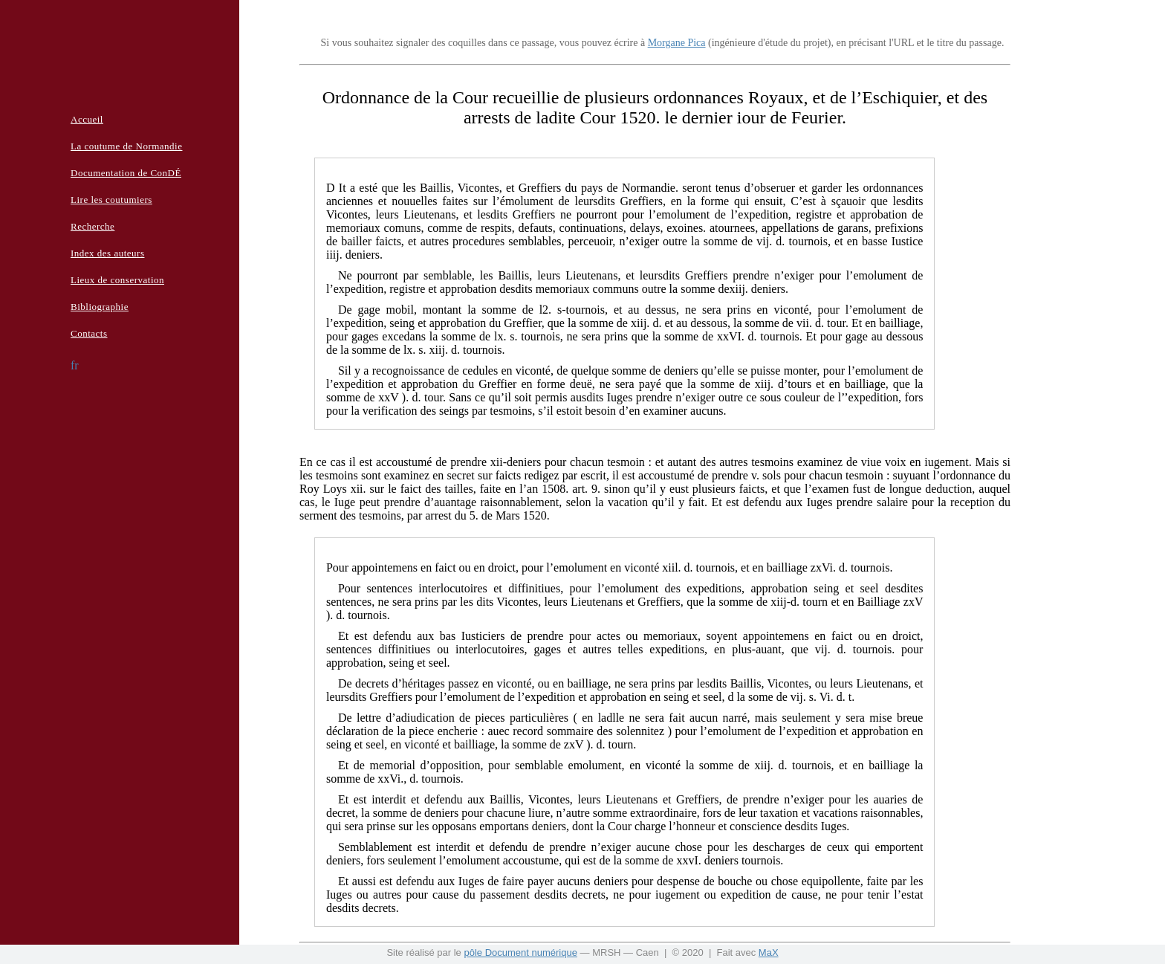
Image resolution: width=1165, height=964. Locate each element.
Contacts (89, 333)
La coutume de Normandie (126, 146)
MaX (769, 952)
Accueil (87, 119)
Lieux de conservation (117, 279)
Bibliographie (100, 306)
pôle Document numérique (520, 952)
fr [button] (75, 365)
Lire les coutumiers (111, 199)
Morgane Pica (677, 42)
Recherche (92, 226)
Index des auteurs (107, 253)
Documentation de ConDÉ (126, 172)
